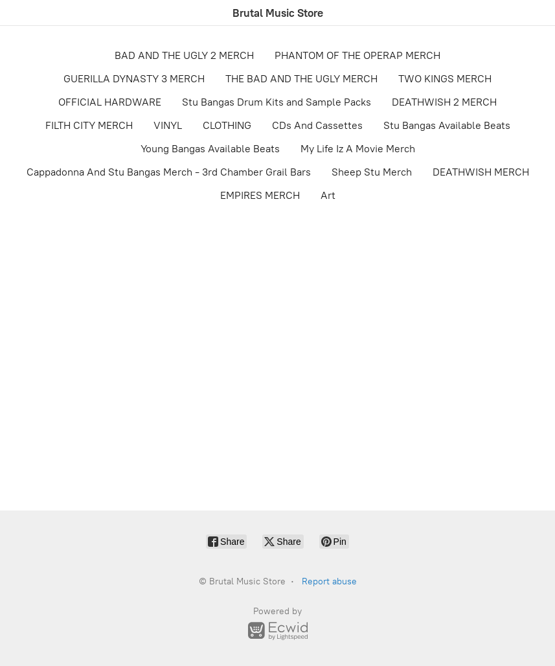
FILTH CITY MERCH (89, 125)
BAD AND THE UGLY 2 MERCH (184, 55)
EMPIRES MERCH (260, 195)
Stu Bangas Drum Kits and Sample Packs (276, 102)
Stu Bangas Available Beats (446, 125)
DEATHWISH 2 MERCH (444, 102)
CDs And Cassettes (317, 125)
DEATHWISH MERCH (481, 172)
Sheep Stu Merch (372, 172)
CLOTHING (227, 125)
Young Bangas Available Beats (210, 149)
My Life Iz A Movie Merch (357, 149)
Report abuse (329, 581)
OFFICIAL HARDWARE (109, 102)
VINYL (167, 125)
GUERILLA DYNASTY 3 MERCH (134, 79)
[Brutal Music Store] (277, 13)
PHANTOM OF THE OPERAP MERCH (357, 55)
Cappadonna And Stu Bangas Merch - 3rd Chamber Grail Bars (169, 172)
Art (328, 195)
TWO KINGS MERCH (445, 79)
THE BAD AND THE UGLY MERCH (301, 79)
